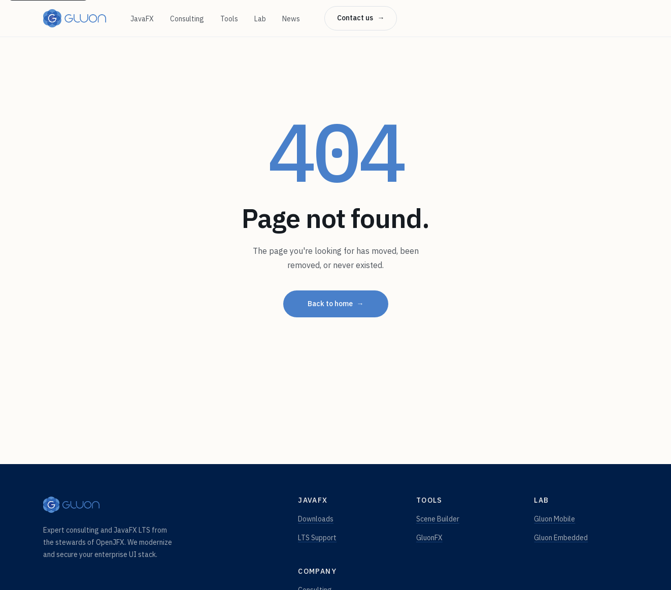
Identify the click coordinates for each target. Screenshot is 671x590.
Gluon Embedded (561, 537)
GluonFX (429, 537)
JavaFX (142, 18)
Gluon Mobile (554, 518)
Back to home (336, 304)
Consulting (187, 18)
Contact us (360, 18)
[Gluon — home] (74, 18)
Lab (260, 18)
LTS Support (317, 537)
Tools (229, 18)
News (291, 18)
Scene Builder (437, 518)
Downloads (315, 518)
